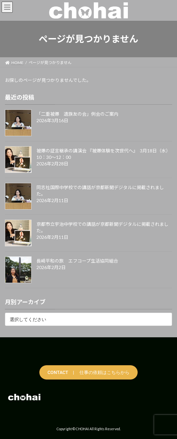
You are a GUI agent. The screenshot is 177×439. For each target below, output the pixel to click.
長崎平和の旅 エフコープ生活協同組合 (77, 261)
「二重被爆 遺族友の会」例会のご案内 (77, 114)
